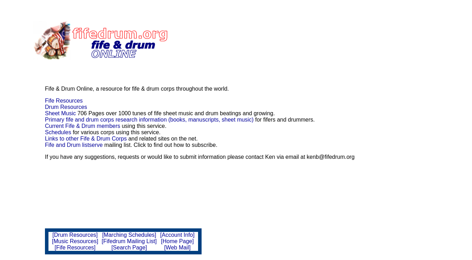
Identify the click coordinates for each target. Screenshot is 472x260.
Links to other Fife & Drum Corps (86, 139)
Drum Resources (66, 107)
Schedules (58, 132)
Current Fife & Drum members (82, 126)
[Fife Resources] (75, 248)
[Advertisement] (280, 40)
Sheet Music (60, 113)
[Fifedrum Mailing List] (129, 241)
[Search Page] (129, 248)
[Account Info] (177, 235)
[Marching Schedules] (129, 235)
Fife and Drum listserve (74, 145)
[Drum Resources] (75, 235)
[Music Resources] (75, 241)
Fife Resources (64, 101)
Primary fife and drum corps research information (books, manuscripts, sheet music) (149, 120)
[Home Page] (177, 241)
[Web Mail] (177, 248)
